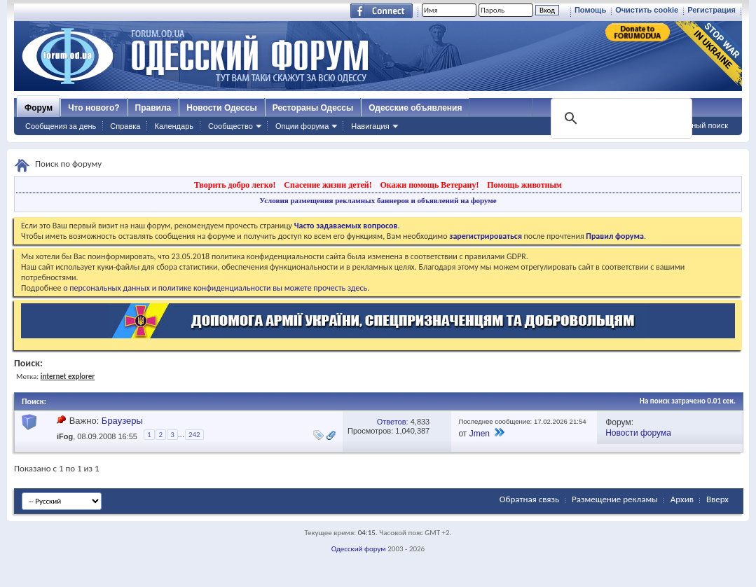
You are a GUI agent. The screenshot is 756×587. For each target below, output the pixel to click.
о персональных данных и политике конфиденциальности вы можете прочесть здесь (215, 288)
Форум (39, 108)
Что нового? (93, 108)
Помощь (590, 10)
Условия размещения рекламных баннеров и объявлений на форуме (377, 200)
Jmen (479, 433)
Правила (153, 108)
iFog (65, 436)
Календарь (173, 126)
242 (194, 434)
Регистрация (711, 10)
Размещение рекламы (615, 499)
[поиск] (620, 118)
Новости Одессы (221, 108)
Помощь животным (524, 185)
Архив (682, 499)
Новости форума (638, 433)
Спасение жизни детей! (327, 185)
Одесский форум (358, 548)
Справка (125, 126)
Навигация (370, 126)
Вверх (717, 499)
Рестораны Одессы (313, 108)
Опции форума (302, 126)
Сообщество (230, 126)
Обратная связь (529, 499)
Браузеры (122, 420)
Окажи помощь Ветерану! (429, 185)
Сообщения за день (60, 126)
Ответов (391, 421)
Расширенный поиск (691, 125)
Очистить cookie (646, 10)
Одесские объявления (415, 108)
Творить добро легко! (235, 185)
